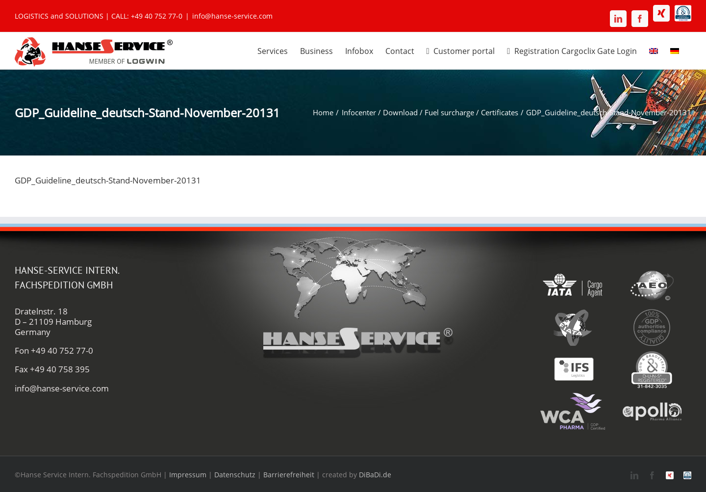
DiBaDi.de (375, 474)
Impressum (187, 474)
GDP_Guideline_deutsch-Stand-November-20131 (108, 180)
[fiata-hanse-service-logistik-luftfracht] (572, 311)
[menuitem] (653, 49)
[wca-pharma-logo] (572, 395)
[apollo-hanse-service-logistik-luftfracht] (651, 395)
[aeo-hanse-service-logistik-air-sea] (651, 269)
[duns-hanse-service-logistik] (651, 354)
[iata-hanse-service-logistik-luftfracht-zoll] (572, 269)
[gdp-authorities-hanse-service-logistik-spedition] (651, 311)
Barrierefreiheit (288, 474)
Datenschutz (234, 474)
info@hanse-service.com (232, 16)
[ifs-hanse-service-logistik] (572, 354)
